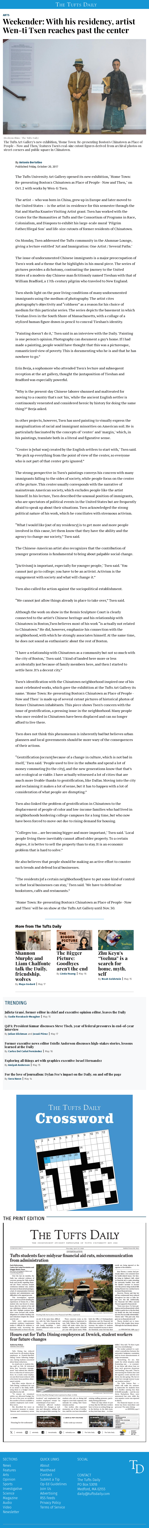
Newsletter (11, 1512)
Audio (7, 1503)
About (44, 1465)
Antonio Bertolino (30, 162)
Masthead (47, 1470)
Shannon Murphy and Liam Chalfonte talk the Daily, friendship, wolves (33, 966)
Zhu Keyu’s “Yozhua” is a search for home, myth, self (113, 963)
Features (9, 1470)
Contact (46, 1475)
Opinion (9, 1479)
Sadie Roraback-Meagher (24, 1016)
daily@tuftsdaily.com (93, 1494)
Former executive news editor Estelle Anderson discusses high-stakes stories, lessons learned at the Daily (69, 1045)
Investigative (12, 1489)
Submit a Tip (50, 1479)
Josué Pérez (40, 1033)
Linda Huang (68, 973)
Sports (8, 1484)
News (7, 1465)
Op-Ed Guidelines (53, 1484)
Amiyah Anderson (19, 1065)
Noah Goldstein (111, 978)
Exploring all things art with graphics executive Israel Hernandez (53, 1061)
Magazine (10, 1498)
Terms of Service (52, 1507)
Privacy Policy (50, 1503)
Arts (6, 15)
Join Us (45, 1489)
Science (8, 1493)
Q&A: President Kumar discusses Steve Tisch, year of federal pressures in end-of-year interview (69, 1027)
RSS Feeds (47, 1498)
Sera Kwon (14, 1078)
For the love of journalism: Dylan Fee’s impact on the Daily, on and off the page (63, 1074)
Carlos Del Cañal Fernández (25, 1051)
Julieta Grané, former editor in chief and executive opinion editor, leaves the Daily (65, 1012)
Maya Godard (27, 984)
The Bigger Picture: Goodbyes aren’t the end (72, 961)
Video (7, 1507)
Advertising (48, 1493)
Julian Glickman (17, 1033)
